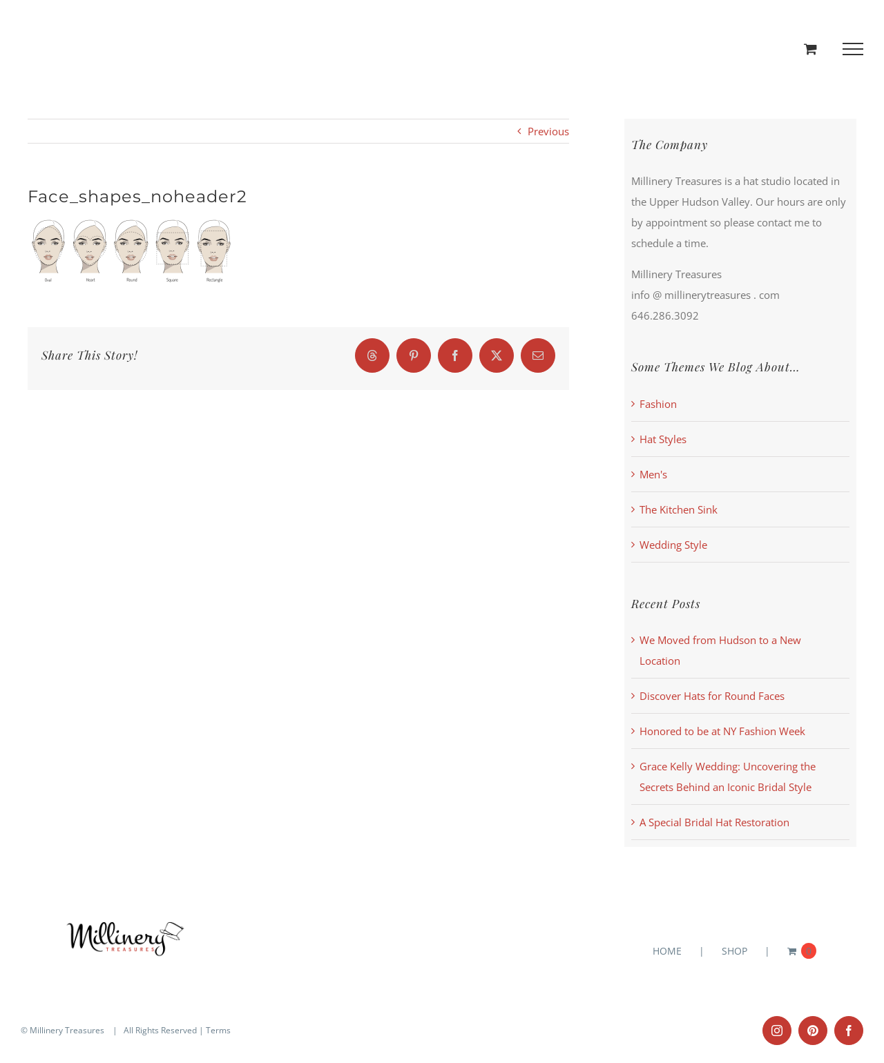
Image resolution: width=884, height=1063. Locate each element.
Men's (653, 474)
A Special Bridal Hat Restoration (714, 822)
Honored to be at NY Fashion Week (722, 731)
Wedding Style (673, 545)
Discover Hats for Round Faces (712, 696)
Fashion (658, 404)
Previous (548, 131)
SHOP (734, 950)
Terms (218, 1030)
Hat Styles (663, 439)
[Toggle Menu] (853, 49)
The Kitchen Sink (679, 509)
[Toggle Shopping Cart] (810, 48)
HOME (667, 950)
